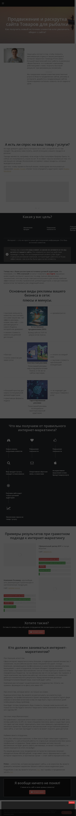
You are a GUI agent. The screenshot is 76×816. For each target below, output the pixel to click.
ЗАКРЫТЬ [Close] (71, 802)
